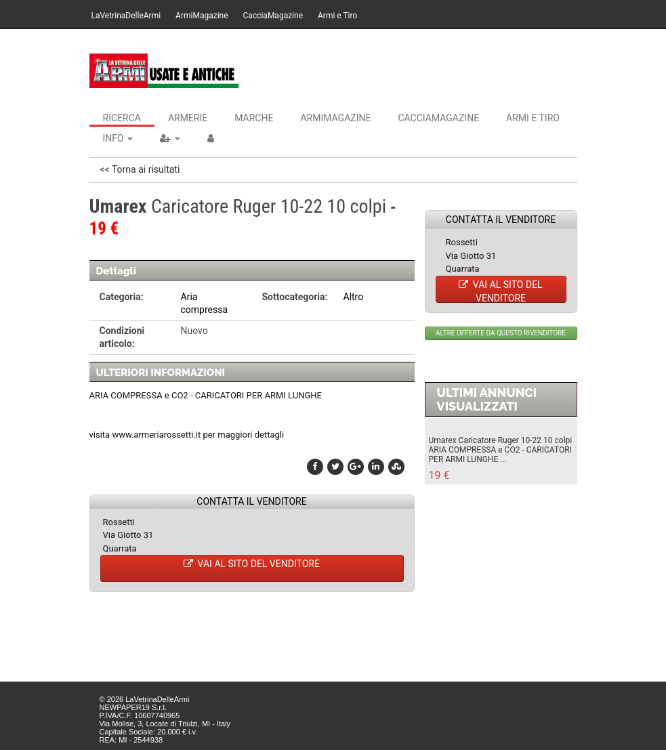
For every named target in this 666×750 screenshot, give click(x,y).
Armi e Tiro (337, 15)
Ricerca (122, 117)
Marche (253, 117)
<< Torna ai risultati (140, 169)
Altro (354, 296)
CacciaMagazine (273, 15)
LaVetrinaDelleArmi (126, 15)
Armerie (187, 117)
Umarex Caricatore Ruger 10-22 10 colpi (501, 440)
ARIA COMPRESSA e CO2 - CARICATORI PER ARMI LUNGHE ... (500, 454)
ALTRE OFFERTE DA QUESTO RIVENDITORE (501, 333)
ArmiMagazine (201, 15)
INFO (118, 138)
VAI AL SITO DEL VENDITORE (252, 563)
